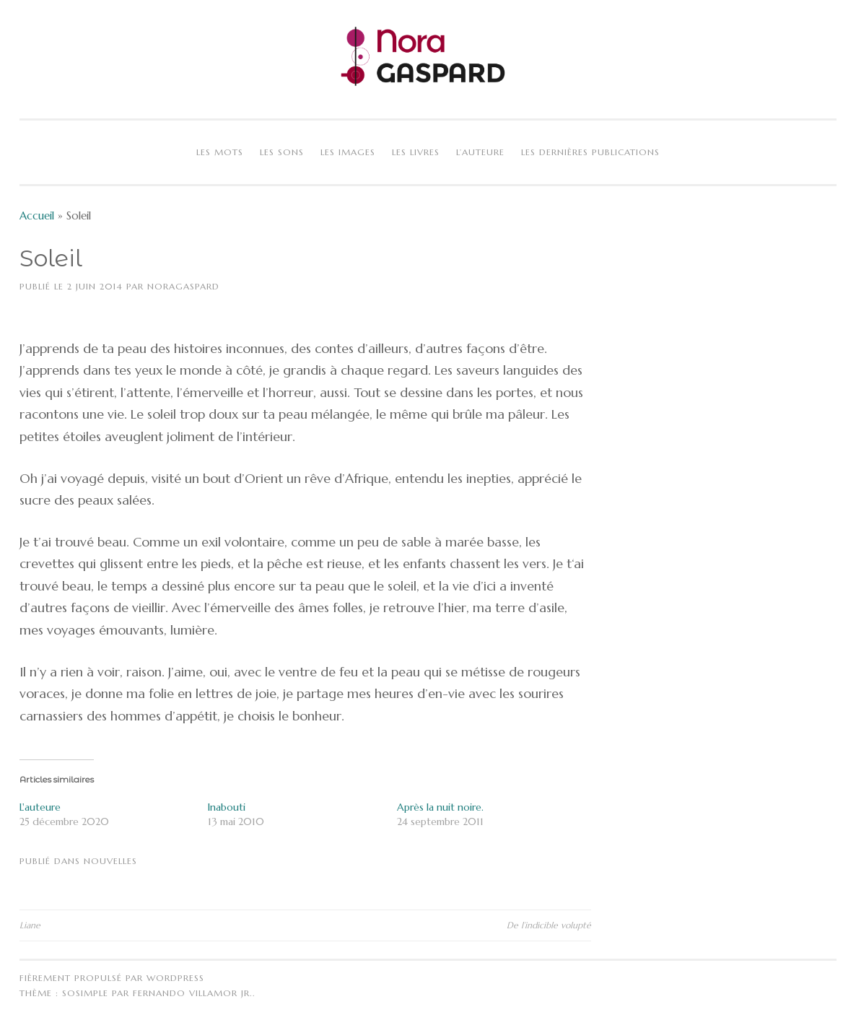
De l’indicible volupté (549, 925)
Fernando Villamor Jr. (193, 993)
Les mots (219, 152)
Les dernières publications (590, 152)
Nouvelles (110, 860)
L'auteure (40, 807)
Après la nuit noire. (440, 807)
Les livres (416, 152)
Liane (29, 925)
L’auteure (480, 152)
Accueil (36, 215)
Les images (347, 152)
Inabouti (226, 807)
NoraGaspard (183, 286)
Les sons (282, 152)
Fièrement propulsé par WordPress (111, 977)
